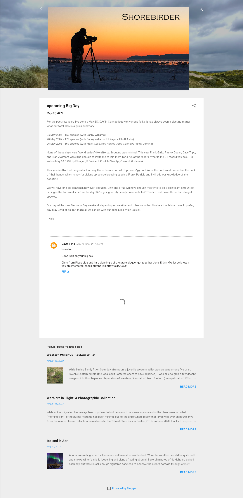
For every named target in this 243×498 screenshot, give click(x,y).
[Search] (201, 10)
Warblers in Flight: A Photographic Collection (81, 398)
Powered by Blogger (121, 488)
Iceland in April (58, 441)
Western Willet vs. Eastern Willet (71, 355)
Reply (65, 271)
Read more (188, 386)
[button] (194, 106)
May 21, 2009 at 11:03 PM (90, 244)
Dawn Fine (68, 244)
